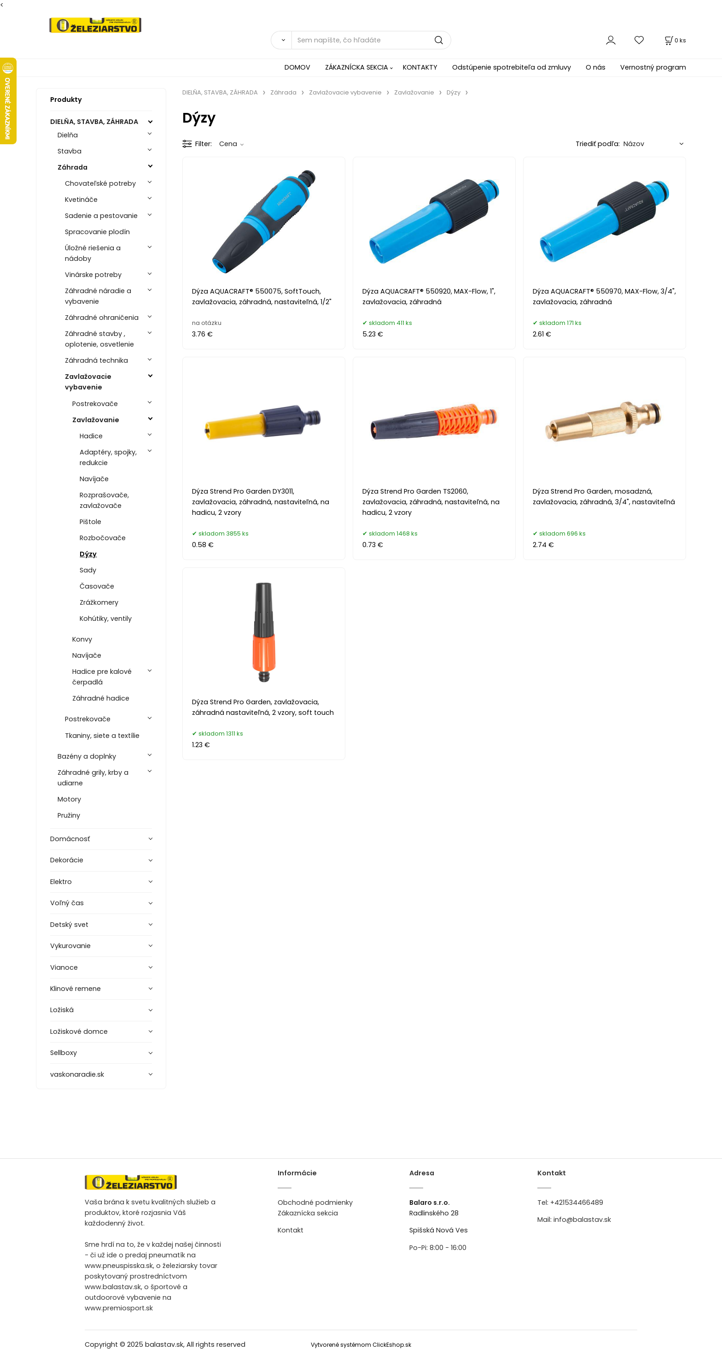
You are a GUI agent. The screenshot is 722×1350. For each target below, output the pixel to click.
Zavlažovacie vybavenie (88, 382)
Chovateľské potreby (100, 183)
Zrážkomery (99, 602)
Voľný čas (67, 903)
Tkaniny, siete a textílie (102, 735)
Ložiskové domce (79, 1031)
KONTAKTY (420, 67)
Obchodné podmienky (315, 1202)
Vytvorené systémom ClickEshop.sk (361, 1345)
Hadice (91, 436)
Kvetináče (81, 199)
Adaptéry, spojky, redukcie (108, 457)
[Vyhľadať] (281, 40)
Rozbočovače (103, 537)
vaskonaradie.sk (77, 1074)
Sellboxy (63, 1052)
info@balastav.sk (582, 1219)
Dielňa (68, 135)
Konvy (82, 639)
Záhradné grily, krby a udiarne (93, 778)
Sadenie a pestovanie (101, 215)
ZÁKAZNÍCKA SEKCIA (356, 67)
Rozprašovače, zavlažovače (104, 500)
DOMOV (297, 67)
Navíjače (94, 478)
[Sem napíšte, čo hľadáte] (371, 40)
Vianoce (64, 967)
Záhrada (72, 167)
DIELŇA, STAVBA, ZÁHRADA (94, 121)
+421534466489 (576, 1202)
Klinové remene (75, 988)
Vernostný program (653, 67)
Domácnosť (70, 838)
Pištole (90, 521)
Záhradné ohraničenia (102, 317)
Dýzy (88, 554)
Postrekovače (95, 403)
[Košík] (674, 40)
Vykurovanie (70, 945)
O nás (596, 67)
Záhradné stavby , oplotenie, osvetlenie (99, 339)
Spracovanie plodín (97, 231)
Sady (88, 570)
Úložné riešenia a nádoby (93, 253)
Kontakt (290, 1230)
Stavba (70, 151)
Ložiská (62, 1009)
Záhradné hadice (100, 698)
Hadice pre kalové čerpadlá (102, 677)
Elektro (61, 881)
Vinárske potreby (93, 274)
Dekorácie (66, 860)
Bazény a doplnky (87, 756)
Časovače (97, 586)
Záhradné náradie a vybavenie (98, 296)
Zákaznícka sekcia (308, 1213)
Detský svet (69, 924)
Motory (69, 799)
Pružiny (69, 815)
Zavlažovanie (95, 419)
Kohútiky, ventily (106, 618)
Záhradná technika (96, 360)
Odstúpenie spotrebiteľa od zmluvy (511, 67)
